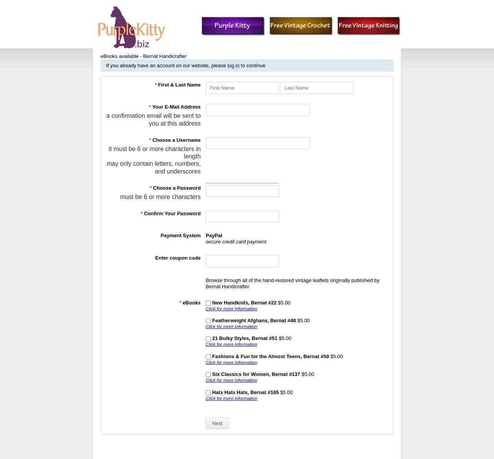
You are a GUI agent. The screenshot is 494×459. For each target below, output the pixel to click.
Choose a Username (175, 140)
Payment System (181, 235)
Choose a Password (175, 188)
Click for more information (231, 308)
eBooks (190, 303)
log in (233, 65)
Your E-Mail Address (175, 107)
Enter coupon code (178, 258)
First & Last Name (178, 85)
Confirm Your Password (171, 213)
